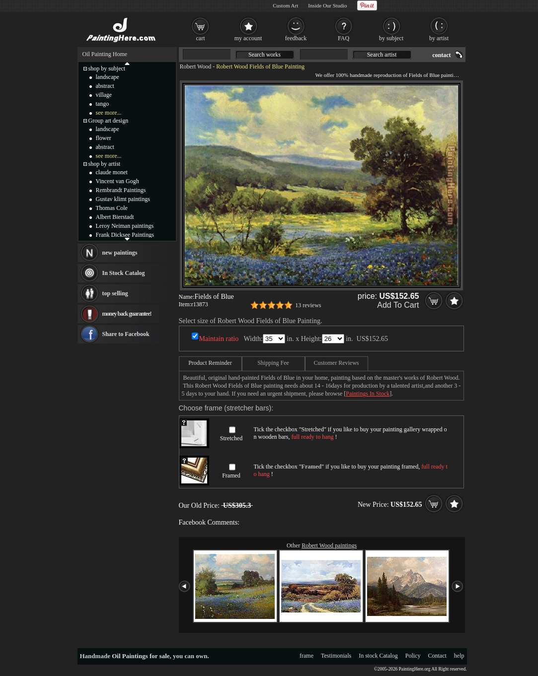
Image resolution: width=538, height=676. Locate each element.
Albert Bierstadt (115, 216)
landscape (107, 76)
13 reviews (308, 305)
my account (248, 38)
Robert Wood (196, 66)
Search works (264, 54)
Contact (437, 655)
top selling (115, 293)
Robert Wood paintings (329, 545)
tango (102, 103)
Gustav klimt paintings (123, 199)
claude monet (112, 172)
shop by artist (104, 163)
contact (441, 55)
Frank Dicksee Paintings (125, 234)
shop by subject (107, 68)
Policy (413, 655)
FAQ (343, 38)
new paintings (120, 252)
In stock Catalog (378, 655)
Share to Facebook (126, 334)
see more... (109, 112)
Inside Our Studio (327, 5)
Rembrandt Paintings (121, 190)
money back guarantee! (127, 313)
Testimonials (336, 655)
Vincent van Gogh (117, 181)
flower (103, 138)
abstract (105, 85)
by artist (439, 38)
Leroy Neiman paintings (125, 225)
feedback (296, 38)
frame (306, 655)
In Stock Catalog (123, 273)
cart (200, 38)
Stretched (231, 438)
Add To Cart (398, 305)
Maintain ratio (219, 338)
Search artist (382, 54)
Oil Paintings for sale (140, 656)
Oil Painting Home (105, 54)
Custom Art (285, 5)
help (459, 655)
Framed (231, 475)
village (104, 94)
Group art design (108, 120)
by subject (391, 38)
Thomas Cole (112, 207)
